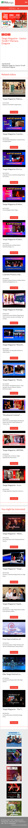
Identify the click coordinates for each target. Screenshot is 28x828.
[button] (14, 88)
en (26, 2)
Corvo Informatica (22, 825)
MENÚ (14, 8)
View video (14, 112)
